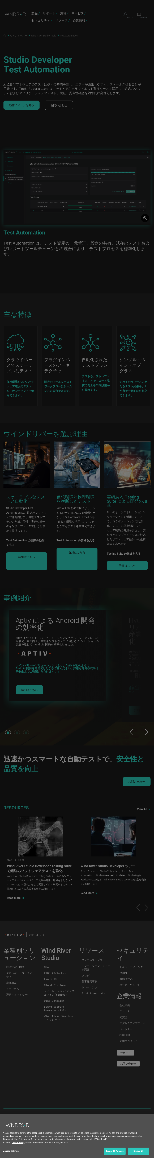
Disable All (138, 1153)
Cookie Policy (18, 1144)
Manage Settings (11, 1153)
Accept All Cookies (114, 1153)
